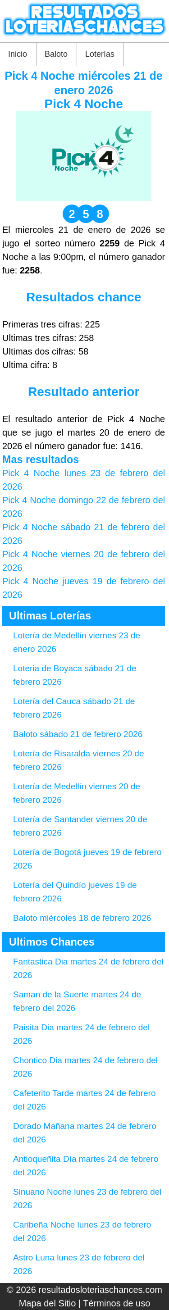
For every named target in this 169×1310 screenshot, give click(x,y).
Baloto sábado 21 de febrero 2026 (77, 734)
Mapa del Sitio (47, 1303)
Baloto (56, 54)
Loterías (99, 54)
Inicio (17, 54)
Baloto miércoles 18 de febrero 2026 (82, 918)
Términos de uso (116, 1303)
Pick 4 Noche (83, 104)
